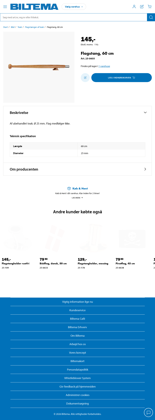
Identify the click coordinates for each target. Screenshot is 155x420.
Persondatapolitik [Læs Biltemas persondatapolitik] (77, 369)
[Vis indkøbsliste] (142, 6)
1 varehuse (104, 66)
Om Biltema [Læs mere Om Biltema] (78, 335)
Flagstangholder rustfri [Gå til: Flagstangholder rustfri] (15, 263)
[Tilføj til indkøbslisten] (85, 77)
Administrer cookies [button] (77, 395)
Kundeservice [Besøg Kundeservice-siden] (77, 310)
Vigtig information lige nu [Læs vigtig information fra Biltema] (77, 302)
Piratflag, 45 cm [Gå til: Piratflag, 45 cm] (125, 263)
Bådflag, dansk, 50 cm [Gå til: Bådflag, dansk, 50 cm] (53, 263)
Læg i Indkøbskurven (121, 77)
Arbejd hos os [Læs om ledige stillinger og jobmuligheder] (77, 344)
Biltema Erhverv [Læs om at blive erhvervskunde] (77, 327)
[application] (148, 412)
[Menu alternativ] (5, 7)
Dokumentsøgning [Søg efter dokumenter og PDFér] (77, 403)
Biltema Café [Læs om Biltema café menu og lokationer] (77, 318)
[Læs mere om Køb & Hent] (77, 188)
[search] (77, 17)
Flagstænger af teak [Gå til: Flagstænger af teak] (34, 27)
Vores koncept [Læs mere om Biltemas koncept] (77, 352)
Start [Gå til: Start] (5, 27)
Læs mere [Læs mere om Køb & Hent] (77, 197)
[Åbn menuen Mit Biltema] (134, 6)
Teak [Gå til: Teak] (20, 27)
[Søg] (151, 17)
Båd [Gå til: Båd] (13, 27)
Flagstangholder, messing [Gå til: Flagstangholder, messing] (93, 263)
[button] (77, 112)
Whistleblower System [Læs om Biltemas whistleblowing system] (77, 378)
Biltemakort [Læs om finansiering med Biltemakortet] (77, 361)
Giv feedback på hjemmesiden (78, 386)
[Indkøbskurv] (149, 6)
